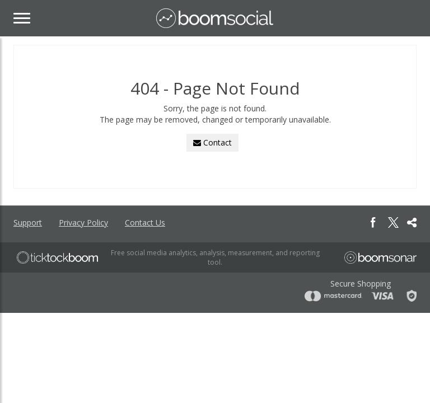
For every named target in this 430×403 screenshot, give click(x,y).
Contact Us (145, 222)
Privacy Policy (83, 222)
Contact (212, 142)
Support (27, 222)
